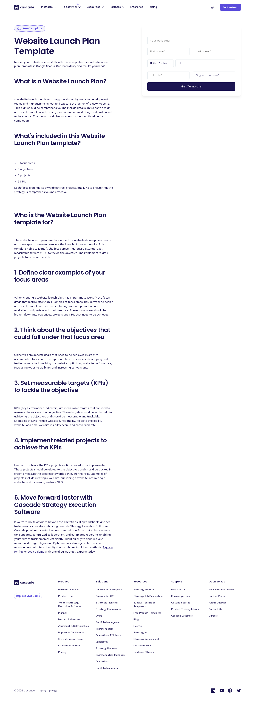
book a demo (35, 551)
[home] (24, 7)
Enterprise (136, 7)
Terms (42, 690)
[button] (49, 7)
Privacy (53, 690)
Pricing (153, 7)
